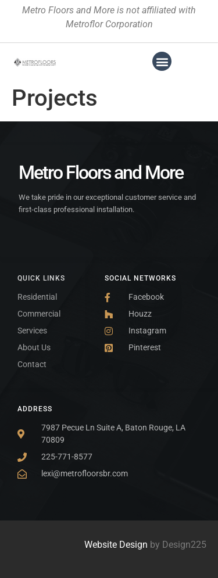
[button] (161, 61)
